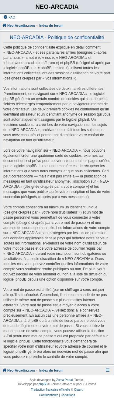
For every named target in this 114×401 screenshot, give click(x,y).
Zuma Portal (64, 380)
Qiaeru (78, 389)
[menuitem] (9, 17)
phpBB (43, 384)
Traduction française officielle (50, 389)
